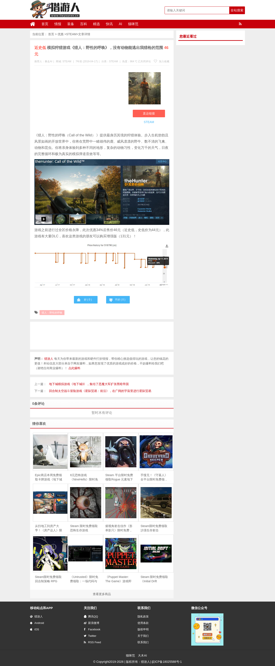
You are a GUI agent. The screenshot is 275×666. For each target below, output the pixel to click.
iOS (34, 629)
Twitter (90, 635)
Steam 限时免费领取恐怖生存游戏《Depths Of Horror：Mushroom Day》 (84, 528)
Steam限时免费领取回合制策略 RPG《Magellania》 (48, 579)
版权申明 (143, 629)
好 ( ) (88, 299)
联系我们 (143, 642)
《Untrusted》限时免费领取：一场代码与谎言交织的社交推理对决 (84, 579)
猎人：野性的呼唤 (52, 312)
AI (120, 24)
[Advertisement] (79, 100)
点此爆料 (74, 368)
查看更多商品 (102, 594)
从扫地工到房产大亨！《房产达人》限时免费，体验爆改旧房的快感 (48, 528)
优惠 (61, 34)
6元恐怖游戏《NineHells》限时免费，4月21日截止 (84, 477)
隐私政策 (143, 616)
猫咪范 (133, 24)
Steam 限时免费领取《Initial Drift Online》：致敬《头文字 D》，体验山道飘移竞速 (154, 579)
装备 (70, 24)
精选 (96, 24)
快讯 (109, 24)
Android (37, 623)
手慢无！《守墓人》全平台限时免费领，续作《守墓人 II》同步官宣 (154, 477)
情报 (57, 24)
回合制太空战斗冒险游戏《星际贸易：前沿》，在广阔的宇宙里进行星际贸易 (100, 391)
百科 (83, 24)
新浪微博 (91, 623)
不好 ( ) (120, 299)
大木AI (142, 655)
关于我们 (143, 635)
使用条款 (143, 623)
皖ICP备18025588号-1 (167, 661)
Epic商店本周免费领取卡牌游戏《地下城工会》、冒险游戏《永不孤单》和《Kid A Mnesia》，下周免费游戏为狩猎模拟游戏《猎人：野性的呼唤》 (49, 477)
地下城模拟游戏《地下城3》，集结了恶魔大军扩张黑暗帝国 (89, 384)
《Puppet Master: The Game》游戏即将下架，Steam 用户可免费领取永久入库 (119, 579)
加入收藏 (161, 61)
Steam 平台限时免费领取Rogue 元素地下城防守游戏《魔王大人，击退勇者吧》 (119, 477)
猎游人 (36, 616)
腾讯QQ (91, 616)
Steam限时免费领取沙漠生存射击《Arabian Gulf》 (154, 528)
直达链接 (149, 113)
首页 (44, 24)
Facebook (92, 629)
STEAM (71, 34)
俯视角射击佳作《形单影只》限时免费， (118, 528)
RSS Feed (92, 642)
